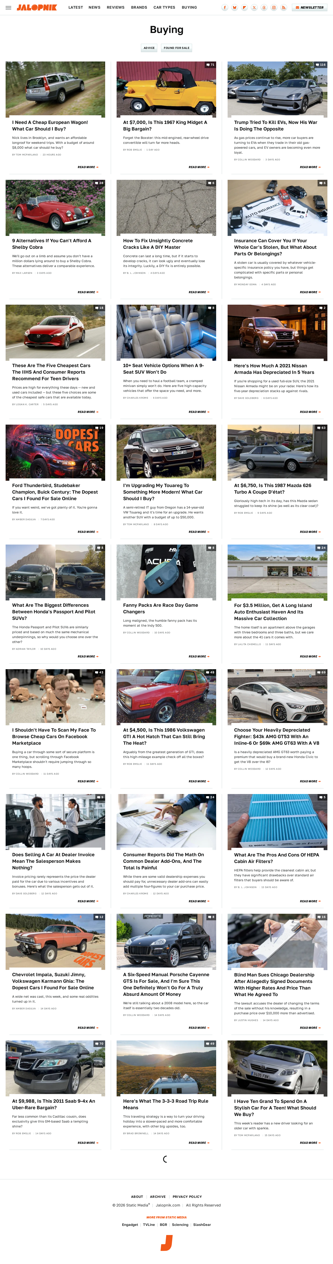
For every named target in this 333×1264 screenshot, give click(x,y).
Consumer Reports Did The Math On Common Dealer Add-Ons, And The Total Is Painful (163, 861)
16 (324, 917)
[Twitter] (254, 7)
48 (212, 672)
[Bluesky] (234, 7)
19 (101, 428)
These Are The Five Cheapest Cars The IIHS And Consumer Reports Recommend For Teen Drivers (51, 372)
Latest (75, 7)
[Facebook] (224, 7)
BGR (163, 1225)
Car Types (164, 7)
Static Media (137, 1205)
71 (212, 64)
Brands (139, 7)
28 (101, 183)
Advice (149, 48)
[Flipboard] (244, 7)
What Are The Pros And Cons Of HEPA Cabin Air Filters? (276, 858)
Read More (86, 167)
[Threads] (264, 7)
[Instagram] (273, 7)
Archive (158, 1197)
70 (101, 1043)
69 (324, 672)
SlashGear (202, 1225)
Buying (189, 7)
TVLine (149, 1225)
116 (323, 64)
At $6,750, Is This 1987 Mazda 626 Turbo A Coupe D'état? (272, 489)
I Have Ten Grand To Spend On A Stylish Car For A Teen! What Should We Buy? (275, 1107)
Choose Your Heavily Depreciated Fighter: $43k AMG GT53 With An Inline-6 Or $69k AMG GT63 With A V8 (276, 736)
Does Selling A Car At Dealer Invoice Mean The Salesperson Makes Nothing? (53, 861)
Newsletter (310, 7)
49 (212, 1043)
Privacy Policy (187, 1197)
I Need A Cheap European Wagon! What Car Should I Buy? (50, 125)
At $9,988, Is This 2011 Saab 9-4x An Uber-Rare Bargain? (53, 1104)
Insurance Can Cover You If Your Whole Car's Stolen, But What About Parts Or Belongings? (275, 247)
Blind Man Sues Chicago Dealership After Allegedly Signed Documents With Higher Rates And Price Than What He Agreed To (274, 984)
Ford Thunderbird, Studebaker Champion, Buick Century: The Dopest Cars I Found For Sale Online (55, 492)
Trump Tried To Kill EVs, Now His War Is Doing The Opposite (275, 125)
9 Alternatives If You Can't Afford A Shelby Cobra (51, 244)
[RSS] (283, 7)
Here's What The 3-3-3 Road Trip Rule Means (165, 1104)
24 (324, 547)
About (137, 1197)
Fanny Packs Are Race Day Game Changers (160, 608)
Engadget (130, 1225)
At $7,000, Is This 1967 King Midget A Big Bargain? (165, 125)
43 (101, 672)
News (94, 7)
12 (101, 917)
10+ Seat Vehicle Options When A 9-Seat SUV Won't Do (163, 369)
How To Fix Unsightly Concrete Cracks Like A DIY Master (158, 244)
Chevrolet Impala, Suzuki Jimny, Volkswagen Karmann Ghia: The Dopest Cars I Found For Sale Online (53, 981)
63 (324, 428)
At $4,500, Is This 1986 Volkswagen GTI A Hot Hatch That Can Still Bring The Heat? (164, 736)
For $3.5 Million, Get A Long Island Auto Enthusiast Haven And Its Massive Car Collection (273, 612)
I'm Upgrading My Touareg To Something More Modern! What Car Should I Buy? (163, 492)
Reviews (116, 7)
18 (101, 308)
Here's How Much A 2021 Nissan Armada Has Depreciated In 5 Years (274, 369)
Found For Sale (176, 48)
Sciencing (180, 1225)
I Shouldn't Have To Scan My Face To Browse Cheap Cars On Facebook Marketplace (54, 736)
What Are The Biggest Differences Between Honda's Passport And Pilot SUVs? (53, 611)
